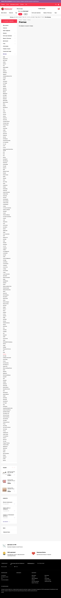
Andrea (4, 77)
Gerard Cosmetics (6, 192)
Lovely (4, 272)
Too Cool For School (6, 427)
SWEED (4, 382)
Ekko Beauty (5, 160)
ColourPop (5, 128)
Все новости (6, 522)
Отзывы (22, 4)
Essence (4, 167)
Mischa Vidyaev (6, 301)
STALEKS (4, 380)
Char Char (5, 119)
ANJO (4, 69)
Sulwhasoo (5, 406)
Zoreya (4, 455)
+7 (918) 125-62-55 (41, 8)
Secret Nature (5, 387)
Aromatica (5, 81)
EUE (4, 153)
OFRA (4, 336)
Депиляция (47, 575)
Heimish (4, 197)
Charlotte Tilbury (6, 121)
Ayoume (4, 88)
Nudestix (4, 331)
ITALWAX (4, 211)
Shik (4, 390)
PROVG (4, 343)
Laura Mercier (5, 263)
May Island (5, 296)
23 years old (5, 58)
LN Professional (6, 251)
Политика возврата (4, 579)
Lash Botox (5, 261)
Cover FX (4, 131)
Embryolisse (5, 164)
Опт (26, 4)
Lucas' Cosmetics (6, 274)
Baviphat (5, 98)
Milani (4, 300)
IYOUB (4, 213)
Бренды (24, 19)
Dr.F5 (4, 145)
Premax (4, 354)
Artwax (4, 84)
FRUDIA (4, 178)
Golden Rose (5, 193)
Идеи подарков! (35, 578)
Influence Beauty (6, 214)
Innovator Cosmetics (7, 216)
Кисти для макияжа (35, 581)
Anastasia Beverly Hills (7, 76)
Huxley (4, 206)
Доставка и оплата (14, 4)
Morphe (4, 312)
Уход (45, 576)
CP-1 (4, 109)
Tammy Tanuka (6, 415)
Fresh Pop (5, 190)
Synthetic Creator (6, 411)
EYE (4, 155)
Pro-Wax (4, 355)
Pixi (3, 350)
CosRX (4, 130)
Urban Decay (5, 434)
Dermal (4, 137)
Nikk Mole (5, 326)
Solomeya (5, 399)
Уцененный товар (48, 581)
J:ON (4, 220)
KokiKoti (4, 242)
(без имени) (34, 575)
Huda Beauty (5, 204)
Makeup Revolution (7, 289)
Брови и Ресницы (35, 582)
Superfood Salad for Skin (8, 408)
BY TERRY (5, 95)
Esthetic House (6, 171)
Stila (4, 404)
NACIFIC (4, 315)
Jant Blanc (5, 227)
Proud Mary (5, 359)
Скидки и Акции (48, 579)
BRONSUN (5, 93)
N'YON (4, 314)
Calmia (4, 112)
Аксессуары (47, 578)
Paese (4, 345)
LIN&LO (4, 249)
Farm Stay (5, 181)
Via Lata (4, 441)
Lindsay (4, 268)
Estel (4, 169)
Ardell (4, 79)
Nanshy (4, 321)
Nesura (4, 324)
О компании (3, 575)
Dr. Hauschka (5, 142)
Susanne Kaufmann (7, 409)
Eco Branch (5, 159)
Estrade (4, 173)
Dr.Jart (4, 147)
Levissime (5, 265)
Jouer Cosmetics (6, 234)
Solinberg (5, 397)
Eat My (4, 157)
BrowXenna (5, 107)
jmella (4, 458)
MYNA (4, 284)
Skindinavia (5, 392)
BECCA (4, 91)
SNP (4, 378)
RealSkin (4, 371)
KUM (4, 235)
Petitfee (4, 347)
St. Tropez (5, 402)
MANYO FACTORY (6, 277)
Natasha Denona (6, 322)
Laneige (4, 260)
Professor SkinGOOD (7, 357)
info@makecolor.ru (30, 563)
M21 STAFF (5, 275)
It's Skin (4, 218)
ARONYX (4, 70)
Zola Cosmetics (6, 453)
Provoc (4, 361)
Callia (4, 110)
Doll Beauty (5, 138)
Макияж (33, 579)
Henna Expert (5, 200)
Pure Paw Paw (6, 362)
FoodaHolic (5, 185)
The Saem (5, 420)
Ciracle (4, 126)
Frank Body (5, 188)
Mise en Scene (6, 303)
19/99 (4, 56)
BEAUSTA (5, 90)
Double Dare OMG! (6, 140)
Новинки (33, 576)
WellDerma (5, 446)
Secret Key (5, 385)
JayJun (4, 228)
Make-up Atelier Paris (7, 286)
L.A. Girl (4, 246)
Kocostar (4, 239)
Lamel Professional (6, 258)
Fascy (4, 183)
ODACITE (5, 335)
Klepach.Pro (5, 237)
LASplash (5, 247)
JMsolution (5, 221)
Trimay (4, 430)
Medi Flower (5, 298)
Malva (4, 291)
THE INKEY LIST (6, 413)
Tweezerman (5, 432)
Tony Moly (5, 425)
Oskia (4, 340)
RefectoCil (5, 373)
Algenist (4, 74)
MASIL (4, 279)
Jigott (4, 232)
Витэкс (4, 460)
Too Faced (5, 429)
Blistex (4, 105)
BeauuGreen (5, 102)
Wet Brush (5, 448)
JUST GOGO (5, 225)
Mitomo (4, 308)
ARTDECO (5, 72)
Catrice (4, 116)
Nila (4, 328)
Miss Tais (4, 305)
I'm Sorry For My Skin (7, 207)
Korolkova (5, 244)
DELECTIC (5, 133)
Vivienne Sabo (6, 444)
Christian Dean (6, 123)
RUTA (4, 369)
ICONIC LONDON (6, 209)
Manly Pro (5, 293)
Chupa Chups (5, 124)
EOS (4, 152)
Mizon (4, 310)
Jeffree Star (5, 230)
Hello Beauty (5, 199)
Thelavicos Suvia (6, 422)
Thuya (4, 423)
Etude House (5, 174)
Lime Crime (5, 267)
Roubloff (4, 376)
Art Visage (5, 83)
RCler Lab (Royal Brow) (7, 368)
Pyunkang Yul (5, 364)
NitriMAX (4, 329)
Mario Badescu (6, 294)
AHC (4, 65)
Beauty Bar (5, 100)
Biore (4, 103)
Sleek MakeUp (6, 394)
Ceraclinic (5, 117)
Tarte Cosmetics (6, 416)
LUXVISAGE (5, 253)
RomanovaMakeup (6, 375)
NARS (4, 317)
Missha (4, 307)
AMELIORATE (5, 67)
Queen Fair (5, 366)
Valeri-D (4, 437)
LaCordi (4, 254)
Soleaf (4, 395)
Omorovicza (5, 338)
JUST (4, 223)
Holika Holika (5, 202)
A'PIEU (4, 62)
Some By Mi (5, 401)
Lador (4, 256)
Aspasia (4, 86)
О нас (7, 4)
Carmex (4, 114)
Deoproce (5, 135)
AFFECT (4, 63)
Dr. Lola (4, 144)
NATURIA (4, 319)
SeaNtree (5, 383)
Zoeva (4, 451)
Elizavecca (5, 162)
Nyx (3, 333)
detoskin (4, 456)
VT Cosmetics (5, 436)
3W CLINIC (5, 60)
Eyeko (4, 176)
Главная (3, 4)
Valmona (4, 439)
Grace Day (5, 195)
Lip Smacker (5, 270)
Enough (4, 166)
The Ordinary (5, 418)
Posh (4, 352)
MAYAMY (4, 282)
